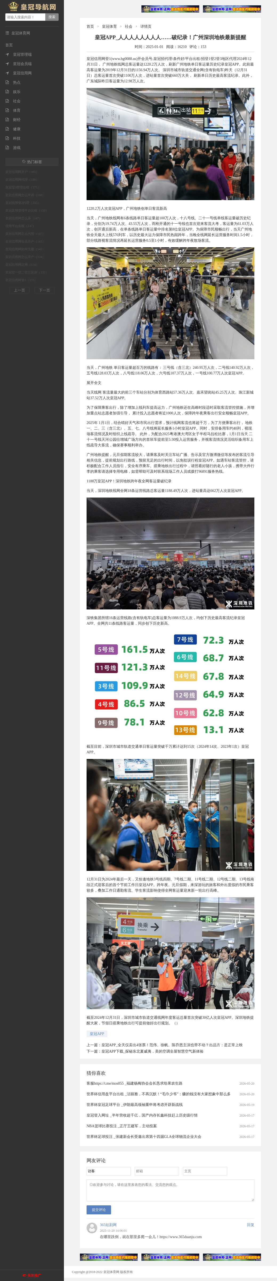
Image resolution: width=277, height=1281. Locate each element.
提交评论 (99, 1213)
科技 (13, 138)
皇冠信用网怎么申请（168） (25, 195)
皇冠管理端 (18, 54)
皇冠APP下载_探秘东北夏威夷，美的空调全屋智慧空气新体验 (152, 1051)
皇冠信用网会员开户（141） (25, 241)
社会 (13, 101)
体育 (13, 110)
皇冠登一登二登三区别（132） (26, 272)
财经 (13, 120)
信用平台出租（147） (20, 226)
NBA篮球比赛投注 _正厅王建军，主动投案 (122, 1126)
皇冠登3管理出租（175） (22, 187)
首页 (9, 45)
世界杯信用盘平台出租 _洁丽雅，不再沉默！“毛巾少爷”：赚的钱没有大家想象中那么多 (159, 1094)
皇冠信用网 (18, 73)
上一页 (19, 290)
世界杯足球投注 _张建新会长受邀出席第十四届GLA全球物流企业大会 (144, 1137)
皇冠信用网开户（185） (22, 172)
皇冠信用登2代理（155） (22, 203)
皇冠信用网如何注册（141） (25, 249)
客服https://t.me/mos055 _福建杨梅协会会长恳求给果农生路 (134, 1083)
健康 (13, 129)
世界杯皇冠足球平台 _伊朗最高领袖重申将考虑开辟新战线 (135, 1105)
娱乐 (13, 92)
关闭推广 (34, 1276)
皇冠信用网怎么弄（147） (23, 218)
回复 (250, 1228)
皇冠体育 (109, 27)
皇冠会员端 (18, 64)
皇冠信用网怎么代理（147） (25, 234)
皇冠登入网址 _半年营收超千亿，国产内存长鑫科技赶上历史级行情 (142, 1115)
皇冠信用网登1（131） (21, 280)
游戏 (13, 148)
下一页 (44, 290)
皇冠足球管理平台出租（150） (26, 210)
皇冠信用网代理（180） (22, 179)
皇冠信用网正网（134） (22, 264)
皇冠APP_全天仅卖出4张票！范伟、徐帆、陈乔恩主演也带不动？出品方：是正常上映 (172, 1045)
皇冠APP (97, 1034)
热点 (13, 82)
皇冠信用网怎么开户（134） (25, 257)
